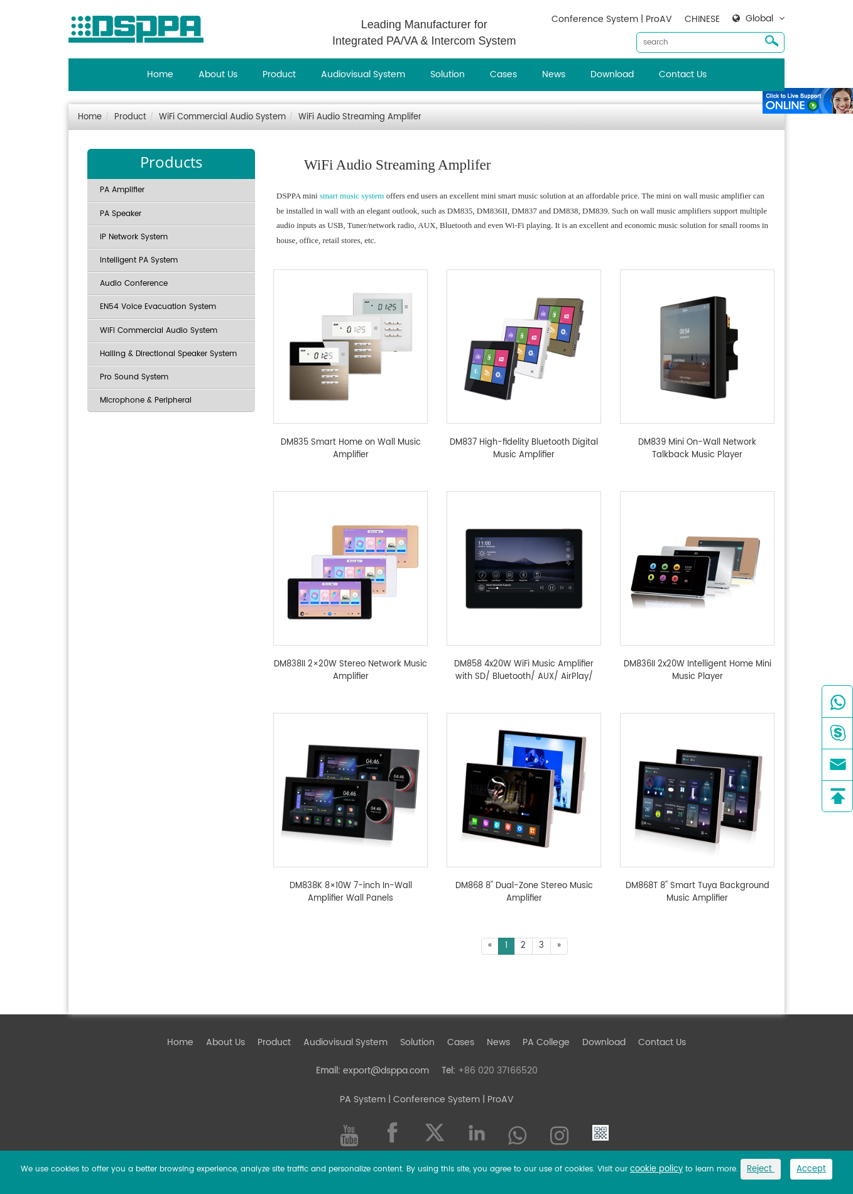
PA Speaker (120, 214)
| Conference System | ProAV (450, 1099)
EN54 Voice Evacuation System (158, 307)
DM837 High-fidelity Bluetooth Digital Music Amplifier (524, 449)
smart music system (352, 195)
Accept (811, 1169)
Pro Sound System (134, 377)
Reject (760, 1169)
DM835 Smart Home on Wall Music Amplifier (351, 449)
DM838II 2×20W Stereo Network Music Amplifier (350, 670)
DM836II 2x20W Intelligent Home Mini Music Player (697, 670)
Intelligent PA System (139, 260)
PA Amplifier (122, 190)
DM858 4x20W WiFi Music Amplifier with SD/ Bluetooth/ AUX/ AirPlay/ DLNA (524, 670)
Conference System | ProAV (611, 19)
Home (160, 74)
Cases (503, 74)
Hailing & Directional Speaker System (168, 354)
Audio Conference (134, 284)
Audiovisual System (363, 74)
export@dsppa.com (386, 1070)
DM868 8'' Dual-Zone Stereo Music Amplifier (524, 892)
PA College (546, 1042)
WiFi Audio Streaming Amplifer (359, 117)
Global (759, 19)
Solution (447, 74)
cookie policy (656, 1169)
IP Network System (134, 237)
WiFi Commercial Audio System (222, 117)
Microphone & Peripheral (146, 400)
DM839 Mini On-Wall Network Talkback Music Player (697, 449)
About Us (217, 74)
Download (612, 74)
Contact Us (683, 74)
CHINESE (702, 19)
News (553, 74)
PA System (363, 1099)
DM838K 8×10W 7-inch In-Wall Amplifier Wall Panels (351, 892)
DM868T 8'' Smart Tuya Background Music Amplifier (697, 892)
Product (279, 74)
